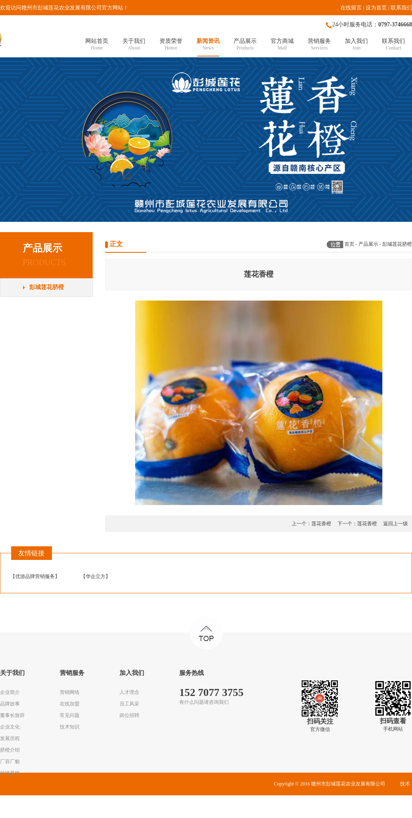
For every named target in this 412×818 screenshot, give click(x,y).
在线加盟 (70, 704)
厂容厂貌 (10, 761)
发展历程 (10, 738)
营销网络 (70, 692)
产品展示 (368, 244)
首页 (349, 244)
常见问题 (70, 715)
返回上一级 (395, 524)
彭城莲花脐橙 (46, 287)
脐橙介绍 (10, 750)
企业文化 (10, 727)
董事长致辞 (12, 715)
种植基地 (10, 773)
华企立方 (95, 576)
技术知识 (70, 727)
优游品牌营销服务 (35, 576)
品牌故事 (10, 704)
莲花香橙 (321, 524)
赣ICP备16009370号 (241, 806)
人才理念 (129, 692)
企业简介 (10, 692)
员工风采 (129, 704)
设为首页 (376, 8)
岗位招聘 (129, 715)
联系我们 (401, 8)
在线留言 (351, 8)
